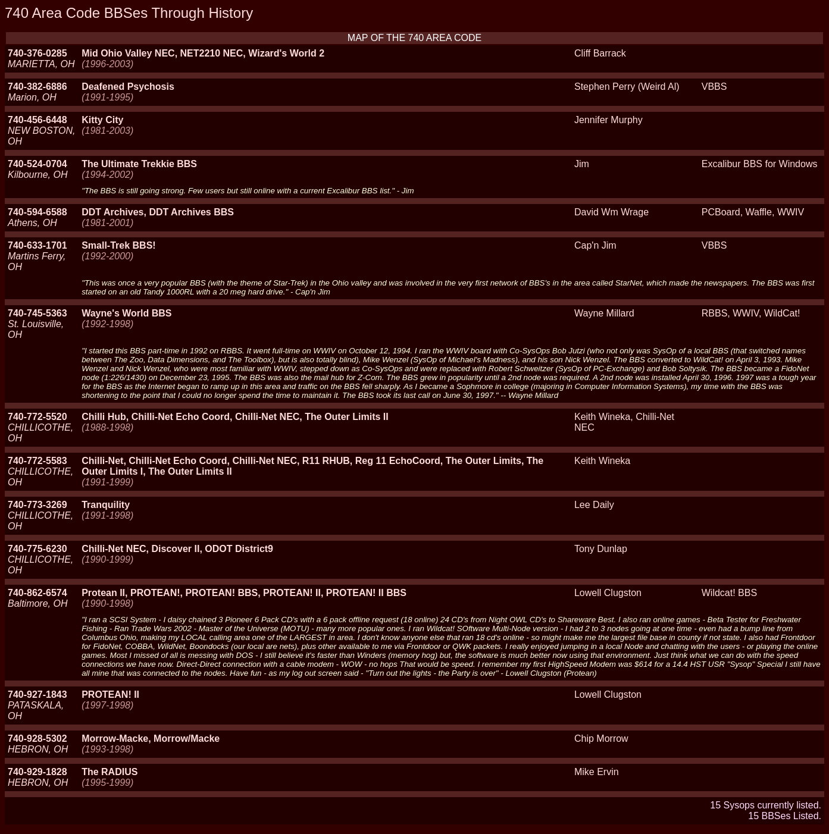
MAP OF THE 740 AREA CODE (414, 38)
